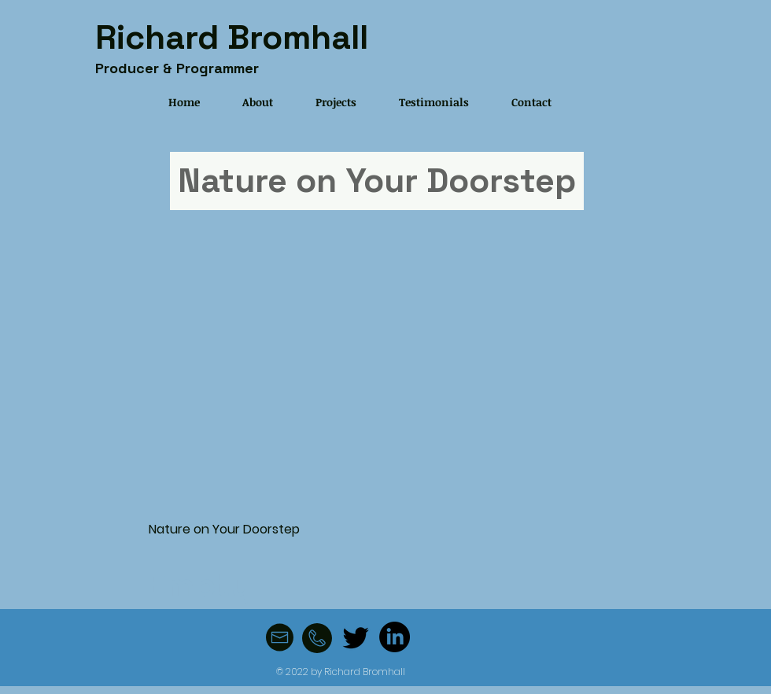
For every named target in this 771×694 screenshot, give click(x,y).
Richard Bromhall (231, 37)
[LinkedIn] (394, 637)
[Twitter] (356, 637)
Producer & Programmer (177, 68)
